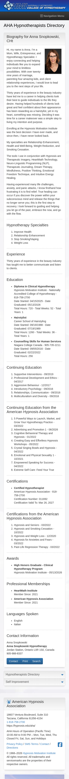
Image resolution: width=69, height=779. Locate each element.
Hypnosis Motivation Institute (39, 753)
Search (36, 661)
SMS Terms (31, 744)
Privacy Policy (15, 744)
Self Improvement (17, 681)
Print (25, 661)
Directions (12, 747)
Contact (13, 661)
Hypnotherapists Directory (23, 674)
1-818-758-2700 (16, 722)
